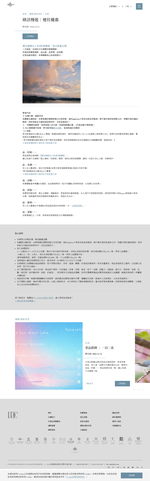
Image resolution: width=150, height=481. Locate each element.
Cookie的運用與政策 (75, 477)
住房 (47, 14)
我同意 (132, 475)
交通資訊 (83, 436)
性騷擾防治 (116, 432)
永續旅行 (51, 424)
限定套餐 (57, 128)
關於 (50, 419)
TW (129, 6)
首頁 (24, 14)
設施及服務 (84, 428)
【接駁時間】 (77, 205)
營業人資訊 (116, 428)
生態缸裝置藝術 (54, 428)
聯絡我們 (115, 419)
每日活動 (83, 424)
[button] (146, 389)
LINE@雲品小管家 (45, 298)
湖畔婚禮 (51, 432)
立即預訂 (114, 6)
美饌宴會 (83, 419)
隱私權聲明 (116, 424)
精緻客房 (51, 436)
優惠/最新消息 (35, 14)
